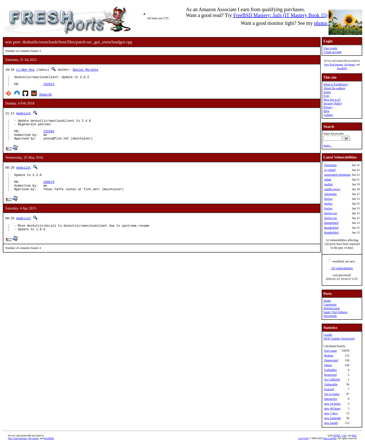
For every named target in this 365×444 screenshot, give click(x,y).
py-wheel (330, 170)
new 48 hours (332, 408)
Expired (329, 389)
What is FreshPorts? (335, 84)
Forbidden (330, 370)
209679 (48, 191)
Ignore (328, 365)
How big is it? (332, 99)
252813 (48, 86)
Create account (332, 52)
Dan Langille (329, 438)
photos (320, 23)
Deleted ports (331, 308)
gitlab (327, 179)
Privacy (328, 107)
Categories (329, 304)
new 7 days (331, 413)
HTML (336, 435)
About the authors (334, 88)
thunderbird (331, 223)
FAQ (326, 96)
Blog (326, 111)
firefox (328, 199)
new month (331, 423)
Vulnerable (331, 384)
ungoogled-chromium (337, 174)
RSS (354, 435)
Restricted (330, 375)
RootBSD (342, 68)
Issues (327, 92)
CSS (344, 435)
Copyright (303, 438)
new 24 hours (332, 403)
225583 (48, 136)
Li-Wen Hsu (25, 69)
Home (327, 301)
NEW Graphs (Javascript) (339, 338)
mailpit (328, 184)
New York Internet (333, 64)
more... (327, 145)
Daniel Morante (85, 69)
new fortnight (332, 418)
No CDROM (332, 379)
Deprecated (331, 360)
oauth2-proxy (332, 189)
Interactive (330, 399)
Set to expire (332, 394)
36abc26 (45, 97)
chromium (330, 165)
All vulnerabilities (342, 268)
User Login (330, 48)
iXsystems (349, 64)
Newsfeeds (330, 316)
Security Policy (332, 103)
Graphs (327, 334)
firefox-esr (330, 213)
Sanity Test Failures (335, 312)
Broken (328, 355)
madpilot (23, 115)
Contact (328, 115)
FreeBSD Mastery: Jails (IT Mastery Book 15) (280, 15)
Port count (330, 350)
